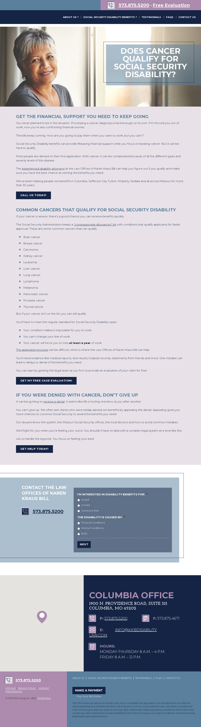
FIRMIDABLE (44, 698)
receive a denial (54, 401)
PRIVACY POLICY (27, 688)
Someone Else (90, 510)
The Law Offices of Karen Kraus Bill (21, 17)
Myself (85, 499)
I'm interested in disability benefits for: (112, 494)
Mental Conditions (92, 528)
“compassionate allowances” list (95, 224)
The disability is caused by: (101, 517)
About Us (70, 17)
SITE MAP (10, 688)
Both (84, 533)
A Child (85, 505)
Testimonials (151, 17)
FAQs (169, 17)
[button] (42, 617)
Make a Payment (89, 690)
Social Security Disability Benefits (109, 17)
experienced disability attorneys (43, 168)
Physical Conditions (93, 522)
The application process (32, 350)
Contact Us (187, 17)
